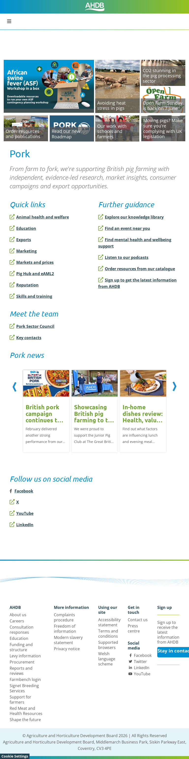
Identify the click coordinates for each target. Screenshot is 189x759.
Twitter (140, 661)
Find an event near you (124, 228)
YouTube (21, 513)
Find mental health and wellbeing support (134, 243)
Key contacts (25, 337)
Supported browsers (108, 645)
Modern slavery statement (68, 640)
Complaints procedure (64, 617)
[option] (46, 410)
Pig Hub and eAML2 (32, 273)
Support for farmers (20, 699)
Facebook (143, 655)
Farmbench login (25, 679)
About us (18, 614)
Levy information (25, 656)
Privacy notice (67, 648)
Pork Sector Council (32, 326)
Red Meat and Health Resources (26, 711)
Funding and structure (21, 647)
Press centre (134, 628)
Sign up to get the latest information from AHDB (137, 283)
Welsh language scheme (106, 659)
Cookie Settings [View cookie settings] (14, 756)
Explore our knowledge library (131, 217)
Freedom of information (65, 628)
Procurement (22, 662)
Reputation (24, 285)
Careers (17, 621)
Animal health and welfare (39, 217)
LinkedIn (21, 524)
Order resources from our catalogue (136, 268)
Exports (20, 239)
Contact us (138, 619)
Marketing (23, 251)
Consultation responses (21, 629)
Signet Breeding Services (24, 688)
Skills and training (31, 296)
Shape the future (25, 719)
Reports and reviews (21, 670)
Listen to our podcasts (123, 257)
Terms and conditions (108, 633)
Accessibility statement (109, 622)
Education (23, 228)
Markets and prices (32, 262)
